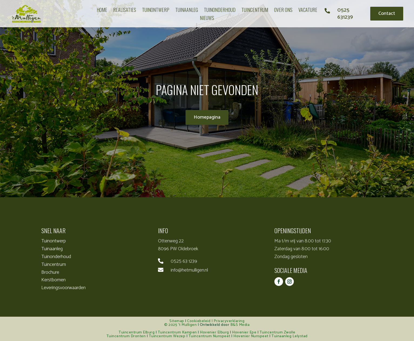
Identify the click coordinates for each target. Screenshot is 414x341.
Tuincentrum (53, 264)
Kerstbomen (53, 280)
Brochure (50, 272)
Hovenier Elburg (214, 332)
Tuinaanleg (52, 249)
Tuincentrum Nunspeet (209, 336)
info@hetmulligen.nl (189, 270)
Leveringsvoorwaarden (63, 288)
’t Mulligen (187, 325)
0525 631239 (345, 14)
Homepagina (207, 117)
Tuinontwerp (53, 241)
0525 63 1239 (184, 261)
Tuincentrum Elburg (136, 332)
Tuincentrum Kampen (177, 332)
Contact (386, 13)
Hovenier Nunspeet (250, 336)
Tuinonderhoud (56, 257)
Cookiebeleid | (200, 321)
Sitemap (176, 321)
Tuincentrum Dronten (126, 336)
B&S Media (240, 325)
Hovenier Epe (244, 332)
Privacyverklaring (229, 321)
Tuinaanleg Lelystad (289, 336)
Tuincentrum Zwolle (277, 332)
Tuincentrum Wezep (167, 336)
